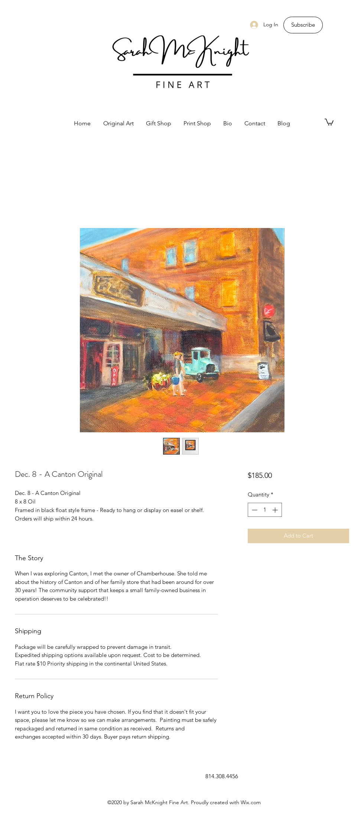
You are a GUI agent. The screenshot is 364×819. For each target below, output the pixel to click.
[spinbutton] (265, 510)
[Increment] (276, 510)
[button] (329, 121)
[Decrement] (254, 510)
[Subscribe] (303, 25)
